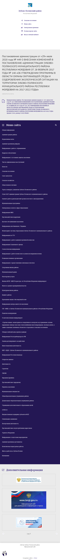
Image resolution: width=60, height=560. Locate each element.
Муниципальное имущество (11, 391)
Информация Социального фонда (12, 244)
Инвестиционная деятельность (11, 346)
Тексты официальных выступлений (13, 162)
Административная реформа (11, 144)
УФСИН (4, 373)
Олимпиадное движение (9, 419)
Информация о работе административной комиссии (18, 240)
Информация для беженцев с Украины (14, 226)
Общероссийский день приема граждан (14, 332)
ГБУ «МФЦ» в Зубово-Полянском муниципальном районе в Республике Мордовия (27, 308)
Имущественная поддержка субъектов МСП (15, 414)
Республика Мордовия (30, 13)
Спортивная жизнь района (10, 267)
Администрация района (9, 134)
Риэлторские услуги (8, 276)
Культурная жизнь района (10, 290)
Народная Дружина (8, 378)
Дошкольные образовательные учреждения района (18, 400)
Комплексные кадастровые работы (13, 446)
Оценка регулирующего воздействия (13, 341)
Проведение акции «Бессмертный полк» (14, 299)
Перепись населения (8, 387)
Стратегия (5, 368)
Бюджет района (6, 295)
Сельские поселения (30, 20)
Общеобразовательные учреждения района (15, 396)
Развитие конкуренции (9, 313)
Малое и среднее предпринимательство (14, 286)
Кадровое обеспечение (9, 153)
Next (57, 534)
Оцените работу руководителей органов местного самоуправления (22, 199)
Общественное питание (9, 185)
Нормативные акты (8, 139)
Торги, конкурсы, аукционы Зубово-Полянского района (19, 189)
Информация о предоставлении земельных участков (18, 263)
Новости (4, 166)
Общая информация (8, 130)
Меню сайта (27, 24)
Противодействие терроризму (11, 382)
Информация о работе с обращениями (14, 148)
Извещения (5, 455)
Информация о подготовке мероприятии (14, 437)
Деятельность (6, 364)
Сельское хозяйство (8, 180)
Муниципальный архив (9, 272)
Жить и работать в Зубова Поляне (12, 451)
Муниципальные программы (11, 203)
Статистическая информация (11, 249)
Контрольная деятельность (10, 423)
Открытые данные (7, 359)
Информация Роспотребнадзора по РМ (14, 336)
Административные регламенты (12, 442)
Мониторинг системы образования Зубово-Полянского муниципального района (27, 231)
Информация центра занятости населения (15, 304)
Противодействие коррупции (11, 217)
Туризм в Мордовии (8, 433)
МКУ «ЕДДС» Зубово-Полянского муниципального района (20, 350)
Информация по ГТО (8, 235)
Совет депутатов (7, 176)
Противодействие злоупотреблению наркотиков (17, 428)
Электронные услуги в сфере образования (15, 208)
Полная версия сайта (30, 31)
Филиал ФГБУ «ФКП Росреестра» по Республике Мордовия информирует (24, 281)
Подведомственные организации (12, 258)
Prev (3, 534)
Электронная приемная (31, 27)
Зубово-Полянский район (30, 11)
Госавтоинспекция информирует (12, 318)
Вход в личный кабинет (31, 34)
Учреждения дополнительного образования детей (17, 405)
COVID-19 (4, 410)
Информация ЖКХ (7, 212)
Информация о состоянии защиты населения (16, 157)
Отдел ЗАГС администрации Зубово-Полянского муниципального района (25, 194)
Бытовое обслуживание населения (12, 221)
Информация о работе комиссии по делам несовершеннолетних (22, 253)
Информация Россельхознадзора (12, 355)
